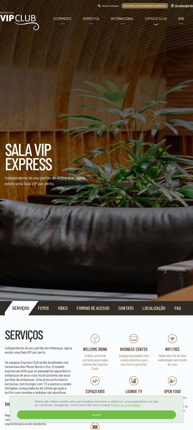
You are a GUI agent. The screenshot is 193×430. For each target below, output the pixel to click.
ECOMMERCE (62, 18)
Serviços (20, 308)
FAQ (177, 308)
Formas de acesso (92, 308)
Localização (153, 308)
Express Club (156, 18)
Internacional (122, 18)
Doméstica (91, 18)
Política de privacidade (125, 405)
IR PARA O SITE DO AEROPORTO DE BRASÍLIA (146, 5)
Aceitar (96, 414)
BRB (181, 18)
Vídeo (62, 308)
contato (126, 308)
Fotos (43, 308)
